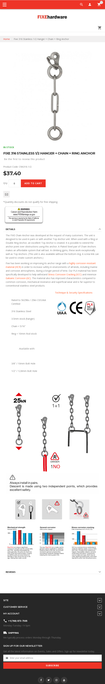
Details (10, 229)
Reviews (10, 572)
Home (6, 39)
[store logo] (52, 17)
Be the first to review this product (24, 159)
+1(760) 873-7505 (17, 620)
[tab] (52, 229)
